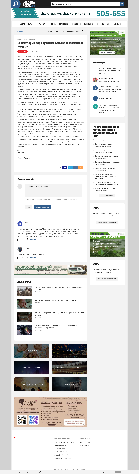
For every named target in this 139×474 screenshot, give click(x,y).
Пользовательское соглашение (62, 458)
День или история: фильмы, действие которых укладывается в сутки (59, 314)
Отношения (22, 31)
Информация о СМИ (59, 448)
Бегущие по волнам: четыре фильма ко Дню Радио (55, 300)
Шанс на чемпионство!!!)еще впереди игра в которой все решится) (110, 70)
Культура (34, 31)
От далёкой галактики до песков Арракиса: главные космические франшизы (56, 327)
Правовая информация (60, 445)
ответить (33, 239)
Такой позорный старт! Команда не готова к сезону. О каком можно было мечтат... (110, 108)
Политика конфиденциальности (62, 451)
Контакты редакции (85, 442)
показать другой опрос (107, 195)
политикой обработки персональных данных (54, 201)
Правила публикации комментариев (64, 442)
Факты (96, 207)
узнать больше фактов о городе (107, 222)
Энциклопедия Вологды (77, 31)
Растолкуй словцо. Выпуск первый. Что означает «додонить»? (106, 214)
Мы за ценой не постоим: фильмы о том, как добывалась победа (58, 288)
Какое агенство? (105, 98)
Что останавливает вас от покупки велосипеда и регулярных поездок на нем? (106, 131)
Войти (28, 207)
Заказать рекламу (85, 445)
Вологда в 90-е (47, 31)
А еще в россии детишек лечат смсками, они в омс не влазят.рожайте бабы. (110, 89)
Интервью (60, 31)
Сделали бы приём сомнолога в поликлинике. (109, 80)
